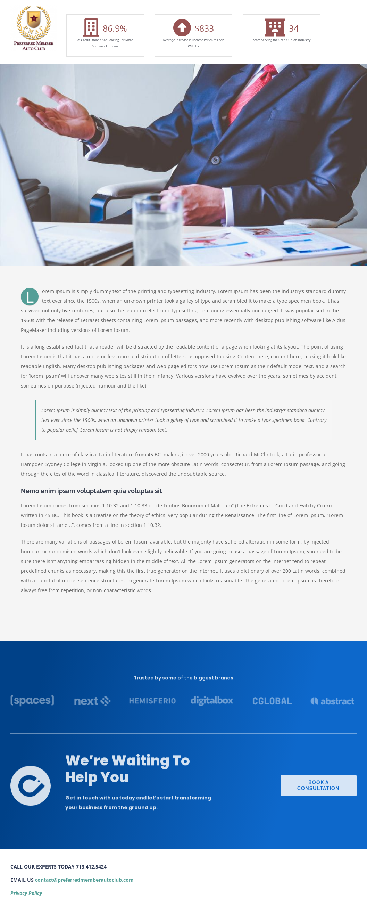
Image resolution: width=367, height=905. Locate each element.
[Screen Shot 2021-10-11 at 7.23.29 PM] (33, 7)
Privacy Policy (26, 893)
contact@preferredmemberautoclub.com (84, 880)
